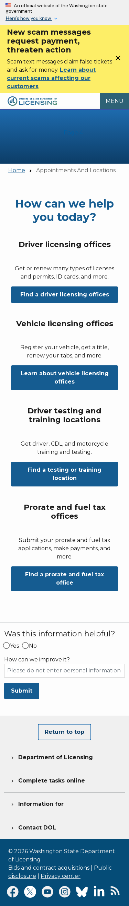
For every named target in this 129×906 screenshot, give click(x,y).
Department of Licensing (51, 756)
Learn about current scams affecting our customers (51, 78)
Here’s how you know (29, 18)
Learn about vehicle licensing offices (65, 377)
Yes (14, 646)
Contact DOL (33, 827)
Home (16, 170)
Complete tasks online (47, 780)
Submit (21, 690)
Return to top (64, 732)
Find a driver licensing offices (64, 294)
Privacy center (60, 876)
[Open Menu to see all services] (114, 101)
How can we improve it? (37, 660)
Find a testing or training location (64, 474)
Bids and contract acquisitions (48, 867)
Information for (37, 803)
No (33, 646)
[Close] (118, 60)
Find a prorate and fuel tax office (64, 578)
